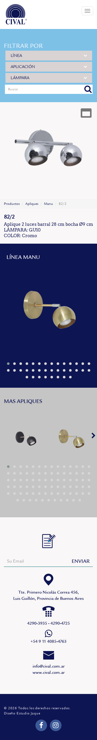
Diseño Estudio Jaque (22, 713)
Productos (12, 204)
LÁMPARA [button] (49, 77)
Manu (48, 204)
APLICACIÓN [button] (49, 66)
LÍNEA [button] (49, 55)
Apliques (31, 204)
